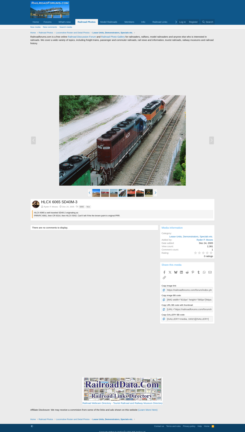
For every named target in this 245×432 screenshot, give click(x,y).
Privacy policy (189, 424)
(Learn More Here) (148, 407)
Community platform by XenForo (122, 430)
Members (129, 22)
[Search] (207, 22)
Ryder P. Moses (51, 207)
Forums (48, 22)
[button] (54, 22)
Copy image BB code (171, 295)
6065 (82, 207)
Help (200, 424)
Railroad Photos (87, 22)
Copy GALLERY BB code (173, 313)
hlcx (88, 207)
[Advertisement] (122, 70)
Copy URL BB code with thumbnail (177, 304)
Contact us (159, 424)
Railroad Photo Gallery (113, 36)
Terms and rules (173, 424)
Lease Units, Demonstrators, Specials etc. (191, 236)
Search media (66, 27)
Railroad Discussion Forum (82, 36)
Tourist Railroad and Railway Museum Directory (137, 401)
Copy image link (169, 286)
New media (35, 27)
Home (36, 22)
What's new (65, 22)
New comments (50, 27)
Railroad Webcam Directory (96, 401)
